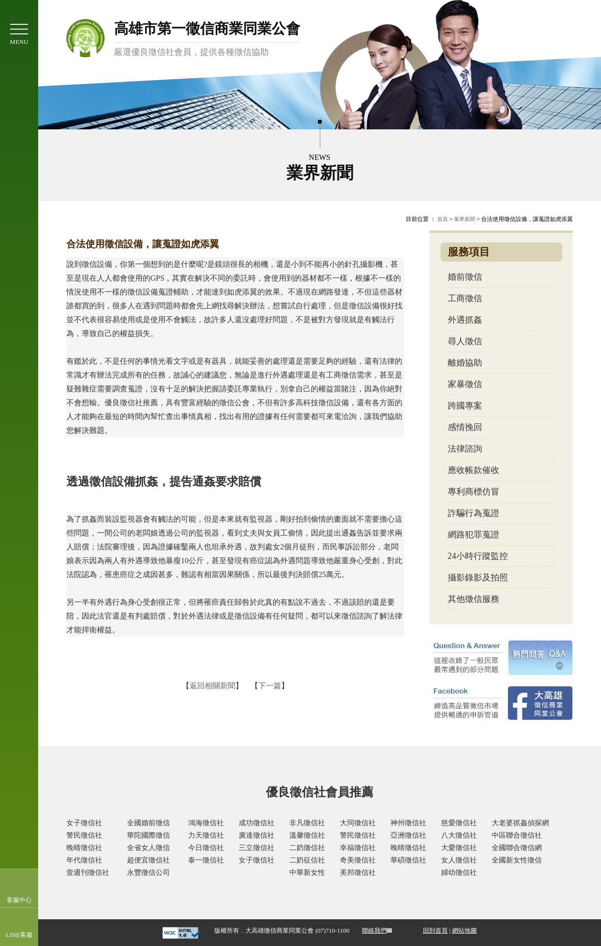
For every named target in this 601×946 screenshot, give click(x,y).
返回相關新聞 (212, 686)
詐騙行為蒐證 (473, 513)
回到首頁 (435, 930)
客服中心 (19, 900)
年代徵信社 (84, 860)
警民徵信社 (84, 835)
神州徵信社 (408, 823)
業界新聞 (464, 219)
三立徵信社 (256, 847)
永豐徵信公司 (148, 872)
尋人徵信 (465, 341)
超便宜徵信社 (148, 860)
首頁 (442, 219)
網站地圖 (464, 930)
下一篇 (269, 686)
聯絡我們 (374, 930)
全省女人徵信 (148, 847)
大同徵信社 (358, 823)
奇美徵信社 (358, 860)
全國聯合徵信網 (517, 847)
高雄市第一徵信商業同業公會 (207, 39)
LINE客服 (19, 934)
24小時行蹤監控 (478, 556)
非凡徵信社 (307, 823)
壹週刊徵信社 (87, 872)
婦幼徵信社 (459, 872)
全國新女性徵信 (517, 860)
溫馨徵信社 (307, 835)
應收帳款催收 (473, 470)
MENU (19, 34)
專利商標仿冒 (473, 491)
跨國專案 (465, 405)
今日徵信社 (206, 847)
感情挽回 (465, 427)
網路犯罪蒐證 (473, 534)
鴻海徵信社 (206, 823)
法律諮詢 (465, 448)
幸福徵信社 (358, 847)
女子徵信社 (84, 823)
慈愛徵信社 (459, 823)
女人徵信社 (459, 860)
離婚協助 (465, 363)
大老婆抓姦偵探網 (520, 823)
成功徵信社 (256, 823)
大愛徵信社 (459, 847)
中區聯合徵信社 (517, 835)
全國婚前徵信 (148, 823)
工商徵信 (465, 298)
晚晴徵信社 (84, 847)
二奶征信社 (307, 860)
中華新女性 (307, 872)
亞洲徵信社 (408, 835)
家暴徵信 (465, 384)
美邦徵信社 (358, 872)
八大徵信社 (459, 835)
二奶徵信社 (307, 847)
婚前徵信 (465, 277)
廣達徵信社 (256, 835)
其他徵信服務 (473, 599)
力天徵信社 (206, 835)
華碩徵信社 (408, 860)
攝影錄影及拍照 (478, 577)
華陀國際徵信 (148, 835)
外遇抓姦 (465, 320)
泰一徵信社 (206, 860)
